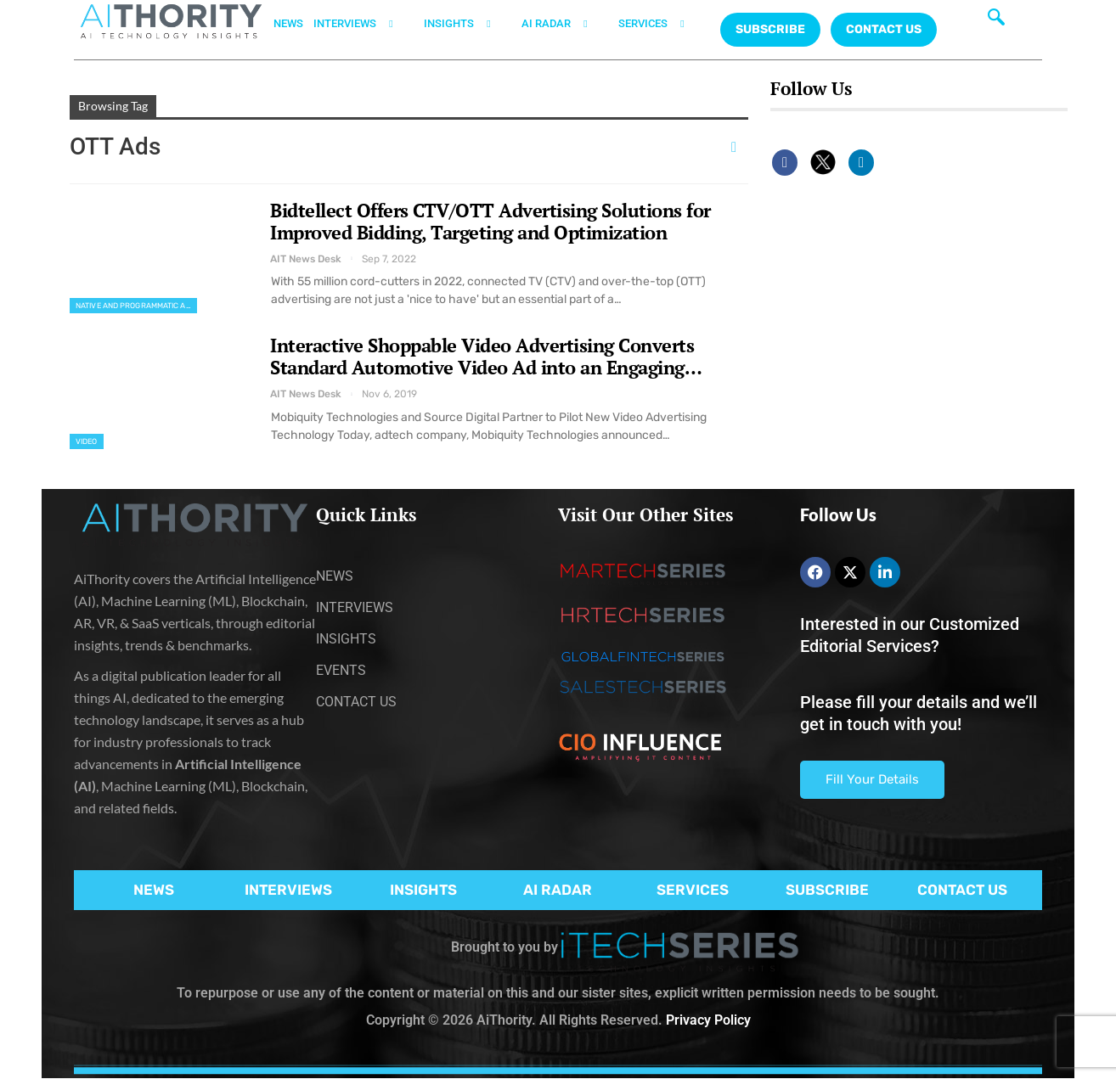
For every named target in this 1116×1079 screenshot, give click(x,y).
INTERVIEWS (363, 23)
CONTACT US (884, 29)
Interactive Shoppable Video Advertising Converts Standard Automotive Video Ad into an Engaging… (486, 356)
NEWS (288, 23)
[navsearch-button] (996, 21)
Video (87, 441)
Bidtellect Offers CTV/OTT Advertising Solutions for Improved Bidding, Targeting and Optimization (490, 221)
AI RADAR (564, 23)
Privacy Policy (708, 1020)
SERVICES (661, 23)
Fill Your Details (872, 779)
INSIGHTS (467, 23)
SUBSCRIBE (827, 889)
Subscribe (770, 29)
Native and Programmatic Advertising (136, 305)
